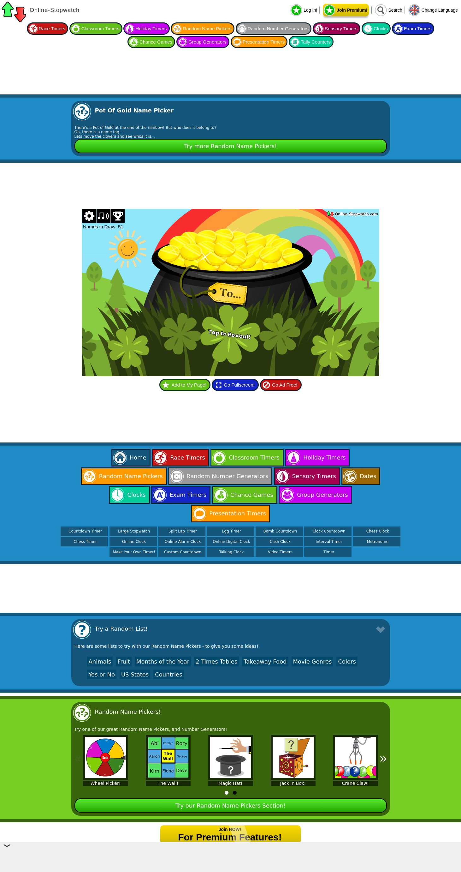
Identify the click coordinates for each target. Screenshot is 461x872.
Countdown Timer (85, 531)
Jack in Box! (293, 783)
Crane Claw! (355, 783)
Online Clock (134, 541)
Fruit (123, 661)
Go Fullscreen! (239, 385)
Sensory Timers (341, 28)
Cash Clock (280, 541)
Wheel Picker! (106, 783)
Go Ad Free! (285, 385)
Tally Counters (316, 42)
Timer (328, 552)
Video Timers (280, 552)
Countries (168, 674)
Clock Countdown (328, 531)
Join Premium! (352, 10)
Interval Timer (329, 541)
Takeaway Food (265, 661)
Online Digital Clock (231, 541)
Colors (347, 661)
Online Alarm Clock (183, 541)
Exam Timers (418, 28)
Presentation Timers (264, 42)
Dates (368, 476)
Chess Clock (377, 531)
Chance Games (155, 42)
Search (395, 10)
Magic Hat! (231, 783)
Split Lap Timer (182, 531)
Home (138, 457)
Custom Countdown (182, 552)
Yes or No (102, 674)
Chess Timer (85, 541)
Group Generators (207, 42)
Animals (100, 661)
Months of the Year (162, 661)
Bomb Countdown (280, 531)
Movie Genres (312, 661)
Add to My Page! (188, 385)
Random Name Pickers (207, 28)
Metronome (377, 541)
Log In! (310, 10)
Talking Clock (231, 552)
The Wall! (168, 783)
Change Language (440, 10)
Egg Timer (231, 531)
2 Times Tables (216, 661)
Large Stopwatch (134, 531)
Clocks (381, 28)
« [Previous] (77, 758)
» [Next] (383, 758)
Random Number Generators (278, 28)
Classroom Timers (100, 28)
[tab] (226, 793)
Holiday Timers (151, 28)
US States (135, 674)
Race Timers (52, 28)
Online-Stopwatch (55, 10)
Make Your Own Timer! (134, 552)
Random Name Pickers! (128, 711)
